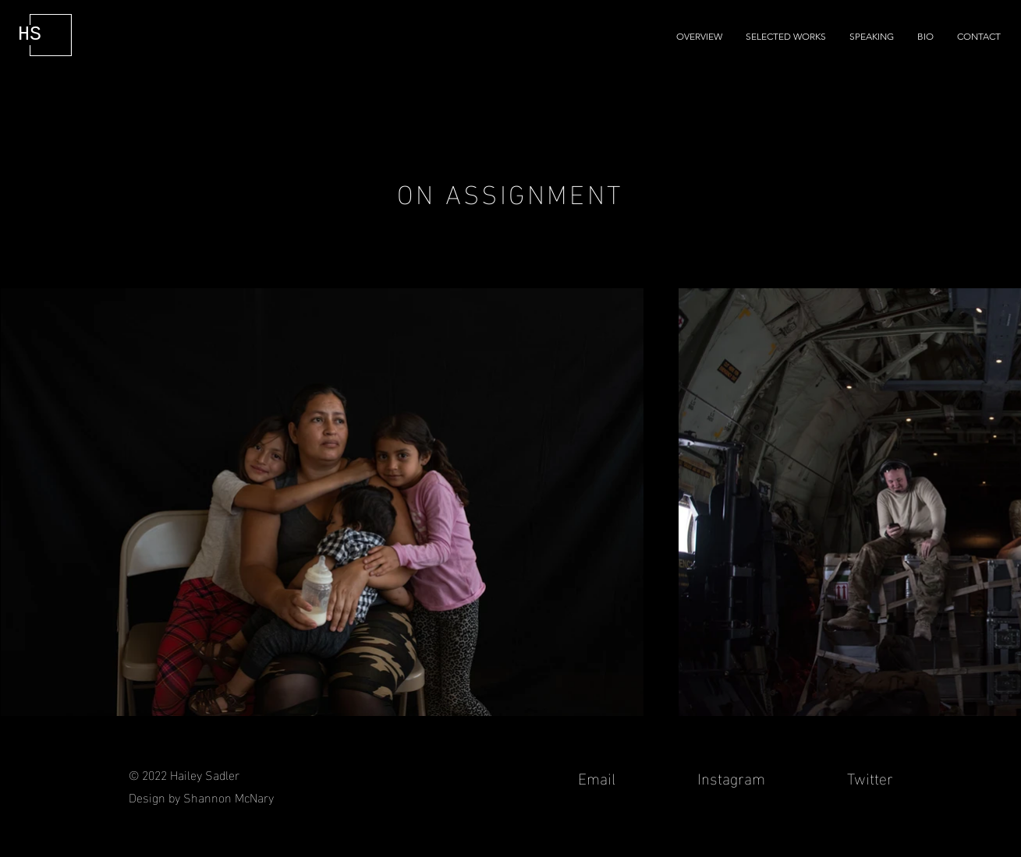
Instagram (731, 777)
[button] (786, 36)
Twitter (868, 777)
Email (598, 777)
